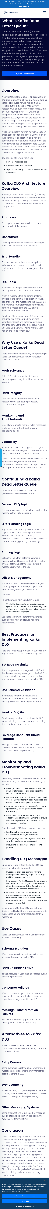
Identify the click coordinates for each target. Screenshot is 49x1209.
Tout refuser (25, 1201)
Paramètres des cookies (24, 1206)
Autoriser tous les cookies (24, 1196)
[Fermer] (44, 1180)
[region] (24, 1193)
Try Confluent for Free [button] (24, 74)
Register (23, 6)
